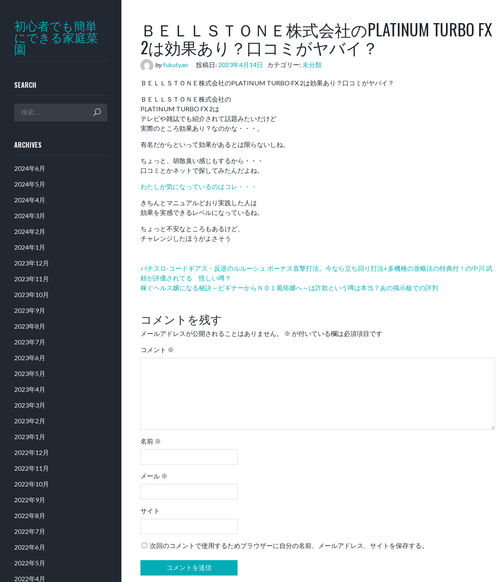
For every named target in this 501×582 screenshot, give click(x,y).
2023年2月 (29, 421)
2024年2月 (29, 231)
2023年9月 (29, 310)
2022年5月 (29, 563)
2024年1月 (29, 247)
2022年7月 (29, 531)
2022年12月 (31, 452)
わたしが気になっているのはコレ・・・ (198, 186)
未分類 (312, 64)
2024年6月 (29, 168)
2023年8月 (29, 326)
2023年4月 (29, 389)
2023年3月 (29, 405)
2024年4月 (29, 200)
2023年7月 (29, 342)
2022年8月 (29, 515)
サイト (150, 510)
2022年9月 (29, 499)
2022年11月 (31, 468)
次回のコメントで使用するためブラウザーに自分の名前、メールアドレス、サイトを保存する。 (289, 545)
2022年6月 (29, 547)
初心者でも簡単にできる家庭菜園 (56, 37)
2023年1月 (29, 436)
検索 (97, 112)
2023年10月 (31, 294)
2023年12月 (31, 263)
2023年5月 (29, 373)
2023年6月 (29, 357)
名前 (150, 441)
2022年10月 (31, 484)
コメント (157, 349)
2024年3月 (29, 215)
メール (154, 476)
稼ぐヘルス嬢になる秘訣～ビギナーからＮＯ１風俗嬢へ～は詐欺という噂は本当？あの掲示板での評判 (289, 287)
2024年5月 (29, 184)
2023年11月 (31, 279)
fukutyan (175, 64)
